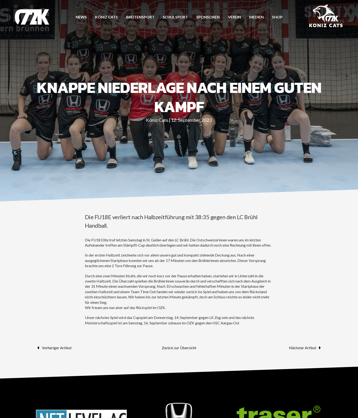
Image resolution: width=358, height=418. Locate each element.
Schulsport (175, 17)
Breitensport (140, 17)
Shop (277, 17)
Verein (234, 17)
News (81, 17)
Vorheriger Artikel (53, 347)
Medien (256, 17)
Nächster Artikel (305, 347)
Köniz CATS (106, 17)
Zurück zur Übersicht (179, 347)
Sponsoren (208, 17)
